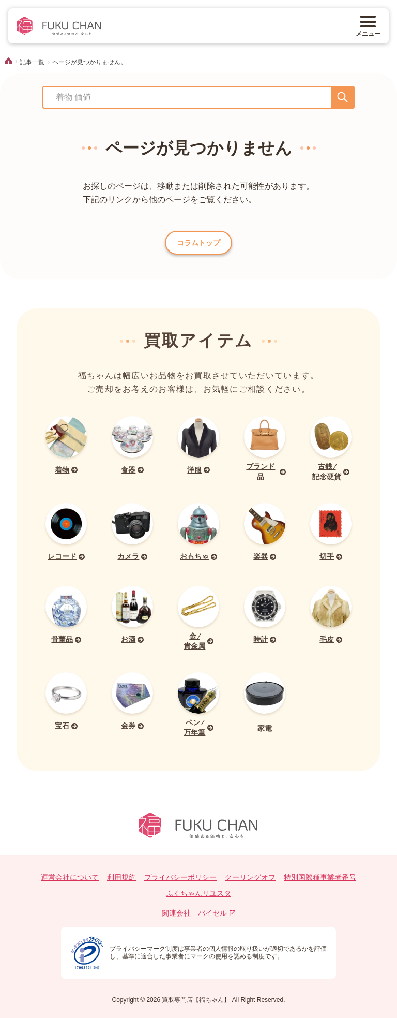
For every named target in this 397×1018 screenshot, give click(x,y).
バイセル (217, 913)
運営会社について (70, 877)
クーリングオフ (250, 877)
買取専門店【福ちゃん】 (195, 1000)
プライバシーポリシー (180, 877)
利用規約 (121, 877)
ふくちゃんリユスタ (198, 893)
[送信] (342, 97)
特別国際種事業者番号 (320, 877)
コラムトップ (198, 243)
